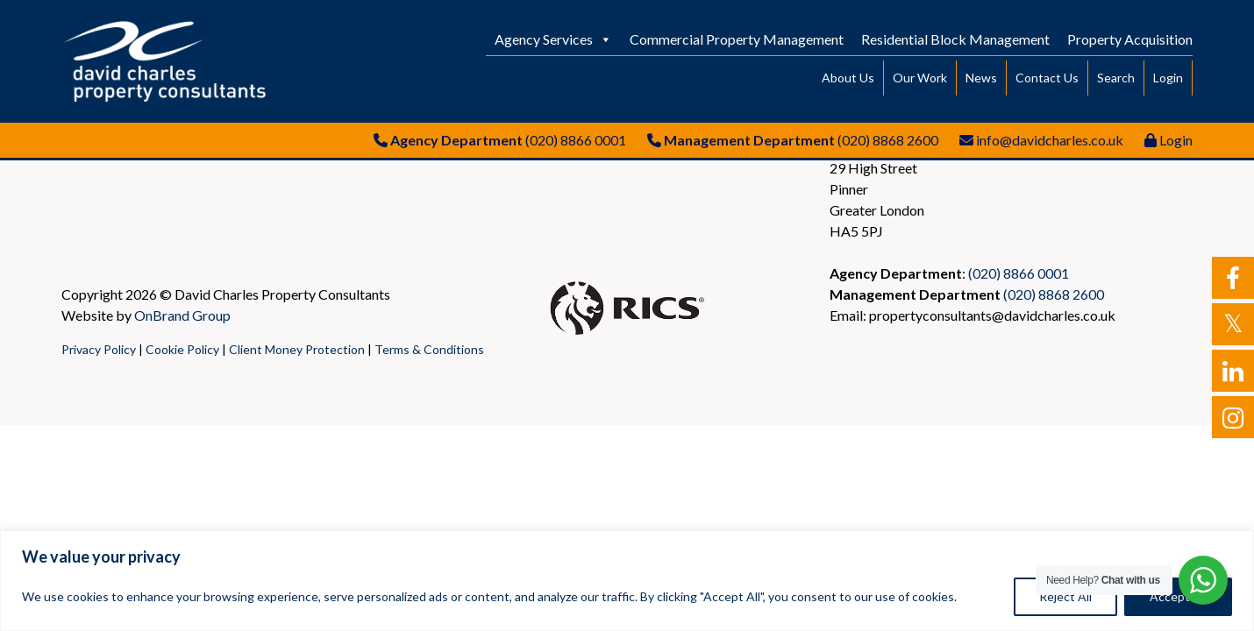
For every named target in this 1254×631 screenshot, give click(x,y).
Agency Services (553, 39)
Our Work (920, 77)
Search (1116, 77)
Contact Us (1047, 77)
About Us (848, 77)
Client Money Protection (297, 349)
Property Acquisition (1130, 39)
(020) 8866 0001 (575, 139)
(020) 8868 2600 (887, 139)
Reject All (1065, 596)
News (981, 77)
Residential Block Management (955, 39)
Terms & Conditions (429, 349)
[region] (627, 580)
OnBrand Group (182, 315)
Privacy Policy (98, 349)
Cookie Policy (182, 349)
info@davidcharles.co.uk (1049, 139)
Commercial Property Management (737, 39)
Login (1168, 77)
